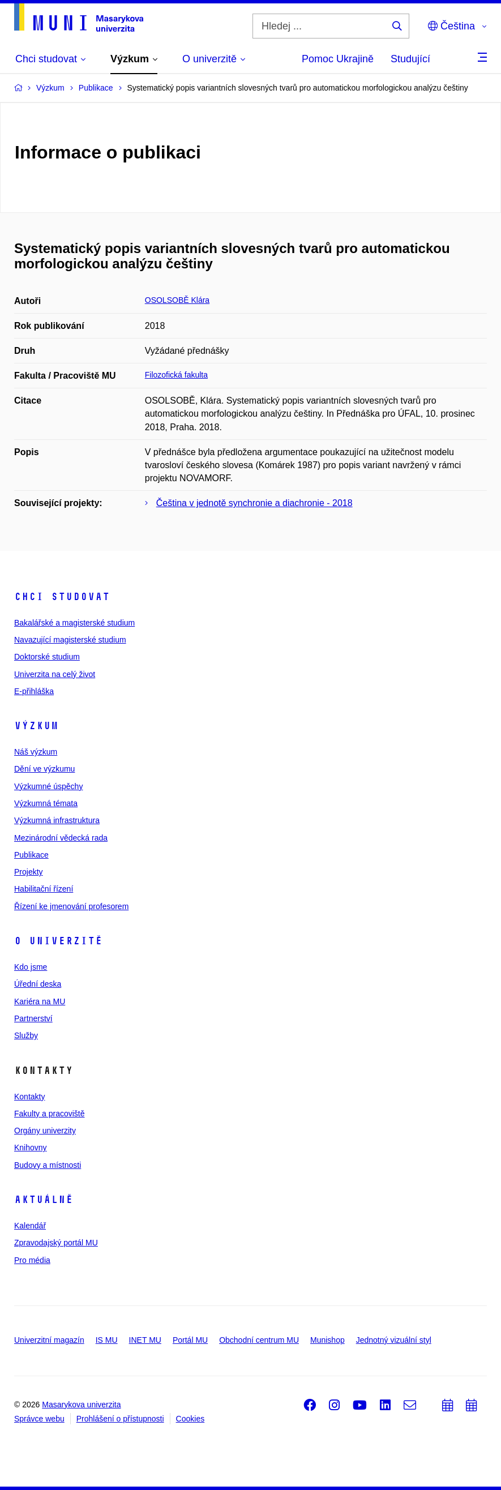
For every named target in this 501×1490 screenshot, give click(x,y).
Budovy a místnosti (47, 1165)
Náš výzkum (35, 751)
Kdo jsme (30, 966)
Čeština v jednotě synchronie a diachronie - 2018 (254, 503)
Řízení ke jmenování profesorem (71, 906)
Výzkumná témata (46, 803)
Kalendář (30, 1225)
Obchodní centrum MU (259, 1340)
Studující (410, 59)
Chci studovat (62, 596)
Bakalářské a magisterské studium (74, 622)
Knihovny (30, 1147)
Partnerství (33, 1018)
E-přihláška (34, 691)
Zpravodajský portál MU (56, 1242)
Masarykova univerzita (81, 1404)
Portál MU (190, 1340)
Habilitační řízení (43, 888)
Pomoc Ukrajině (338, 59)
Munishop (327, 1340)
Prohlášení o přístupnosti (120, 1418)
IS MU (107, 1340)
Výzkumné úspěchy (48, 786)
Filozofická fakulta (176, 374)
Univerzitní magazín (49, 1340)
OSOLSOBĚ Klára (177, 300)
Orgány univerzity (45, 1130)
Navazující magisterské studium (70, 639)
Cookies (190, 1418)
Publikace (31, 854)
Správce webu (39, 1418)
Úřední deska (37, 983)
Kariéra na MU (39, 1001)
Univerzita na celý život (54, 674)
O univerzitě (58, 941)
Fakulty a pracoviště (49, 1113)
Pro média (32, 1260)
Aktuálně (43, 1199)
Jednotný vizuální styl (393, 1340)
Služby (26, 1035)
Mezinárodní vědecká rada (61, 837)
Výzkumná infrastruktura (57, 820)
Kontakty (29, 1096)
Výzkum (36, 726)
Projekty (28, 871)
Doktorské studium (47, 656)
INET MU (145, 1340)
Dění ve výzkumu (44, 768)
